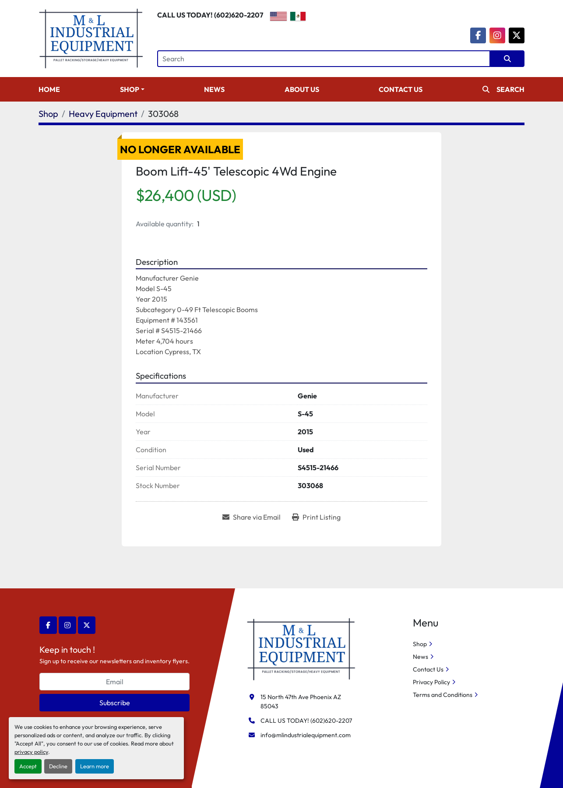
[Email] (114, 681)
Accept (28, 766)
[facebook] (478, 35)
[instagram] (497, 35)
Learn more (94, 766)
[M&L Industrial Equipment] (301, 648)
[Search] (323, 58)
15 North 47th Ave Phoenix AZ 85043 (301, 701)
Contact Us (400, 89)
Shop (129, 89)
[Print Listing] (316, 517)
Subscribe (114, 702)
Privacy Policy (431, 682)
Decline (58, 766)
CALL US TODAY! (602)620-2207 (210, 15)
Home (49, 89)
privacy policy (31, 751)
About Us (302, 89)
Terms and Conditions (442, 695)
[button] (132, 89)
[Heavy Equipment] (103, 113)
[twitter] (516, 35)
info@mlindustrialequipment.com (305, 735)
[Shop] (48, 113)
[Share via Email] (251, 517)
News (214, 89)
